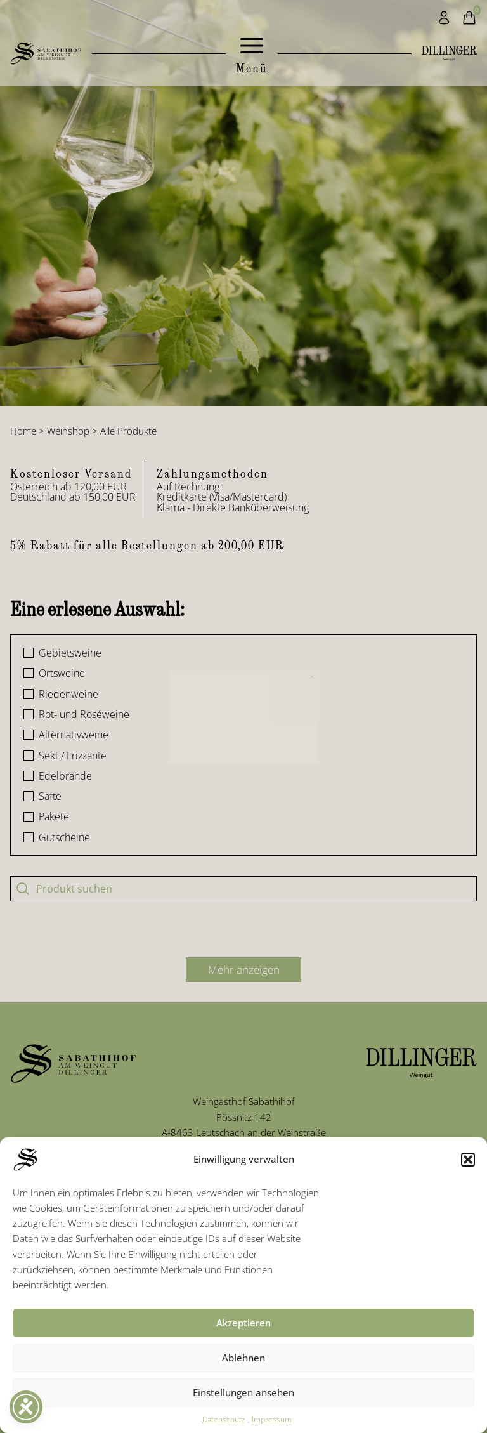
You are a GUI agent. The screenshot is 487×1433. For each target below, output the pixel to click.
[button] (468, 1159)
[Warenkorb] (469, 17)
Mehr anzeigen (244, 969)
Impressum (272, 1419)
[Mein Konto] (443, 17)
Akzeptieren (243, 1322)
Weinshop (68, 430)
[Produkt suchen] (243, 888)
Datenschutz (223, 1419)
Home (23, 430)
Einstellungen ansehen (243, 1392)
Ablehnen (243, 1357)
